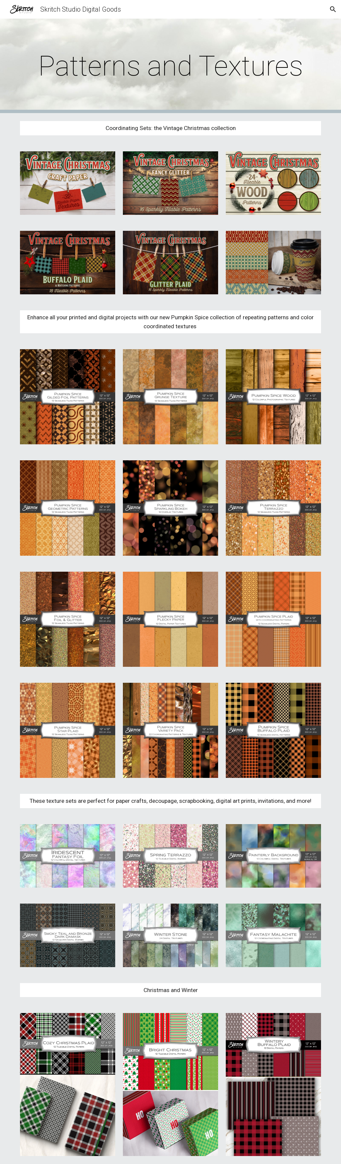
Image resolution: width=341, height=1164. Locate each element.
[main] (170, 66)
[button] (333, 9)
